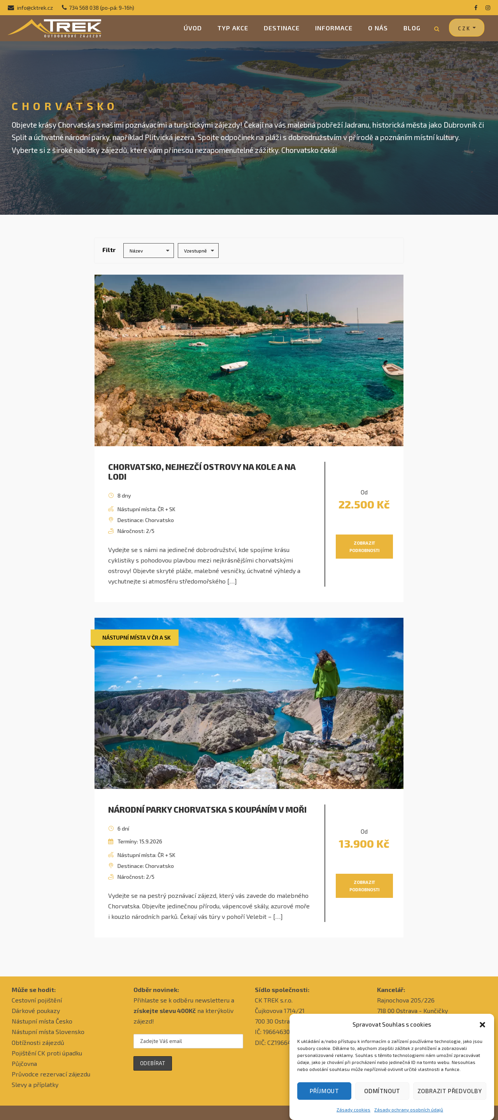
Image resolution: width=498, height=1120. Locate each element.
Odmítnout (382, 1096)
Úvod (193, 28)
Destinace (282, 28)
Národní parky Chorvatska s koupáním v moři (207, 809)
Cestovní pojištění (37, 1000)
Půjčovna (24, 1063)
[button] (482, 1030)
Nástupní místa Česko (42, 1021)
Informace (333, 28)
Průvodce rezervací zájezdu (51, 1074)
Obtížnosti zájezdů (38, 1042)
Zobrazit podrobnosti (364, 546)
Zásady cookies (353, 1115)
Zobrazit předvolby (449, 1096)
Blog (412, 28)
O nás (378, 28)
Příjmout (324, 1096)
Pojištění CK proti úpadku (47, 1053)
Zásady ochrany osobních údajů (408, 1115)
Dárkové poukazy (36, 1010)
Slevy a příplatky (35, 1084)
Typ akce (232, 28)
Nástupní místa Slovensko (48, 1031)
